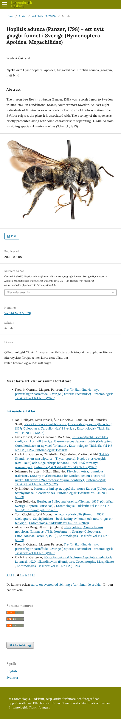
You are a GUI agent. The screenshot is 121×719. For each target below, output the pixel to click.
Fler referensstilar (19, 292)
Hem (9, 16)
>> (33, 575)
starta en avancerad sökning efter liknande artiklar (66, 584)
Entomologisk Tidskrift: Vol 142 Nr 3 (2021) (59, 523)
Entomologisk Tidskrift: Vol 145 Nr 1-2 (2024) (48, 566)
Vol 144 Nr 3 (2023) (44, 16)
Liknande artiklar (21, 411)
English (11, 671)
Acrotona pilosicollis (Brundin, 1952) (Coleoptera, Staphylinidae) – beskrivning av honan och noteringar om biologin (64, 518)
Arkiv (22, 16)
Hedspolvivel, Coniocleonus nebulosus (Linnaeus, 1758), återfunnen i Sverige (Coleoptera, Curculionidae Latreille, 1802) (59, 531)
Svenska (12, 677)
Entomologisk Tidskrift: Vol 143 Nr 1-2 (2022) (65, 467)
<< (7, 575)
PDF (13, 236)
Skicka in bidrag (20, 645)
